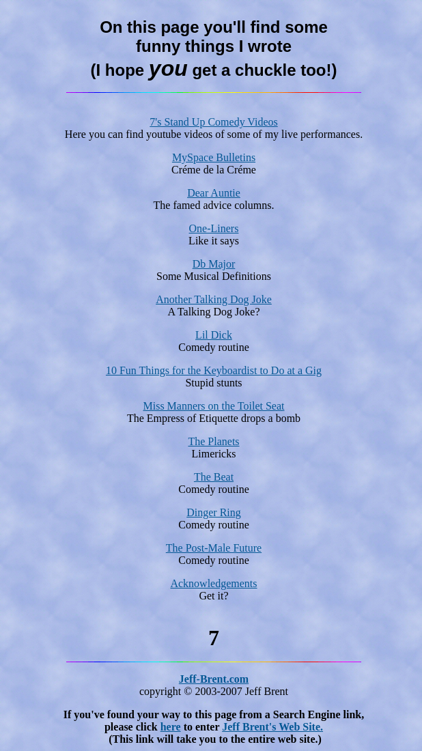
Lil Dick (213, 335)
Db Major (214, 264)
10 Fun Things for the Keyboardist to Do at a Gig (214, 370)
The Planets (213, 441)
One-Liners (214, 228)
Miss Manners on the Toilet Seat (213, 406)
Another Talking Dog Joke (214, 299)
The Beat (214, 477)
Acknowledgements (213, 583)
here (170, 727)
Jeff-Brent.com (214, 679)
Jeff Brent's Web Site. (272, 727)
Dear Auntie (213, 193)
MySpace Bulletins (213, 157)
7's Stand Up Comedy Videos (213, 122)
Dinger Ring (213, 512)
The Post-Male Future (214, 548)
